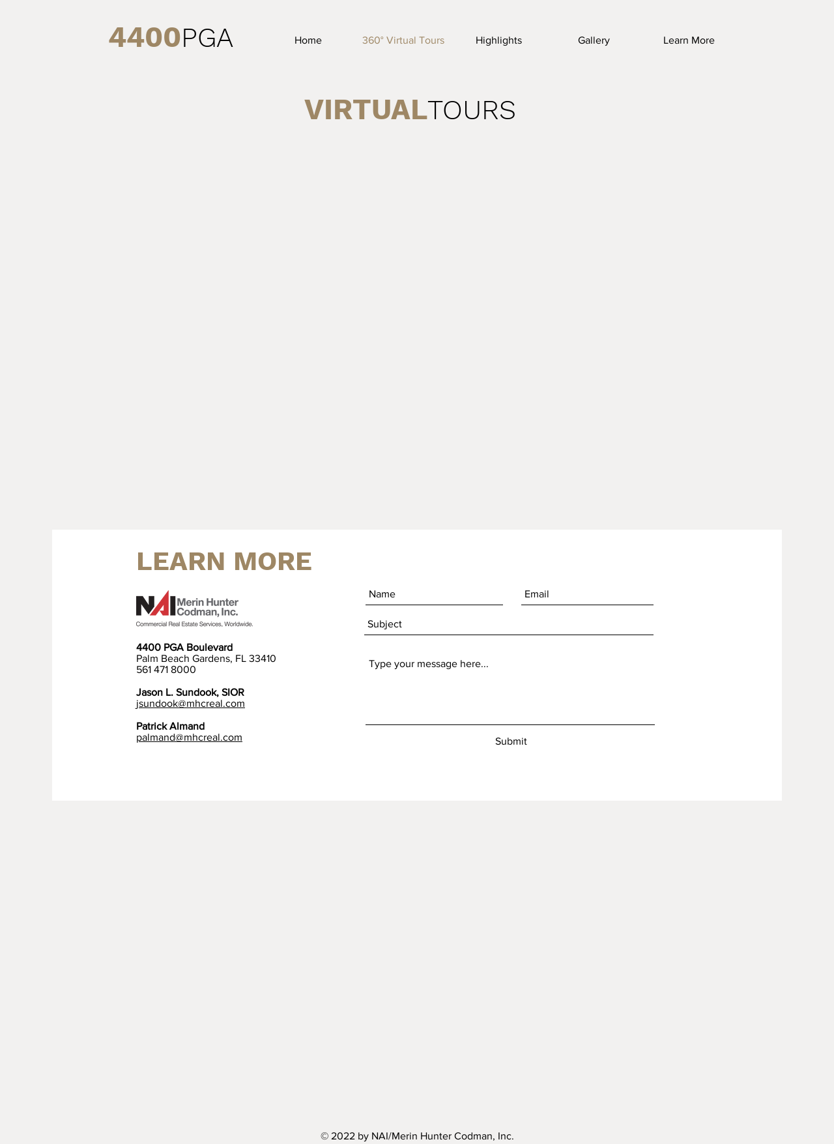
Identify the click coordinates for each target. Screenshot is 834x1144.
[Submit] (511, 741)
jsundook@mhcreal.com (190, 703)
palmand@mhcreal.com (189, 737)
